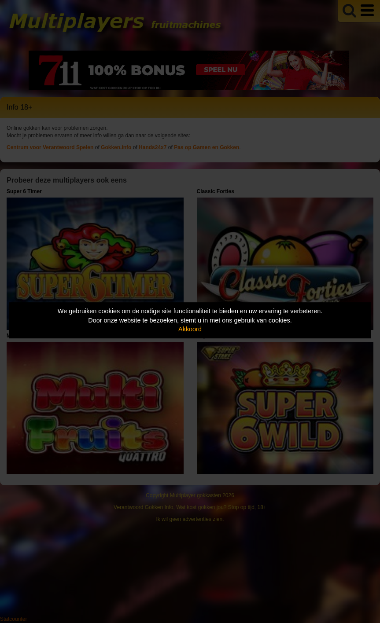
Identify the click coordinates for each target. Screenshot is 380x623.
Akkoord (190, 329)
